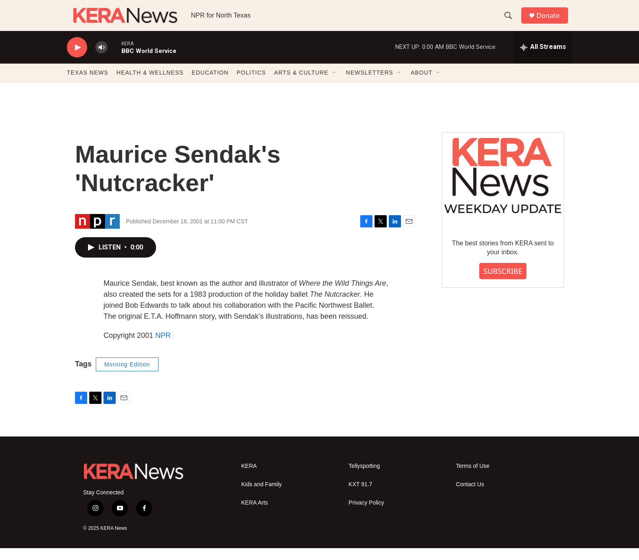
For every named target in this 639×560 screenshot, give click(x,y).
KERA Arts (254, 515)
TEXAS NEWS (87, 85)
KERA (249, 478)
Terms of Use (472, 478)
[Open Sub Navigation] (334, 85)
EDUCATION (210, 85)
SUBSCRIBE (502, 283)
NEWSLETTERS (369, 85)
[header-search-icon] (510, 21)
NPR (163, 347)
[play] (77, 59)
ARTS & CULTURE (301, 85)
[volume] (101, 59)
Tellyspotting (364, 478)
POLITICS (251, 85)
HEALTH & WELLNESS (150, 85)
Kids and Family (261, 497)
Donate (551, 21)
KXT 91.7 (360, 497)
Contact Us (470, 497)
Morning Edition (127, 376)
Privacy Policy (366, 515)
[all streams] (543, 59)
